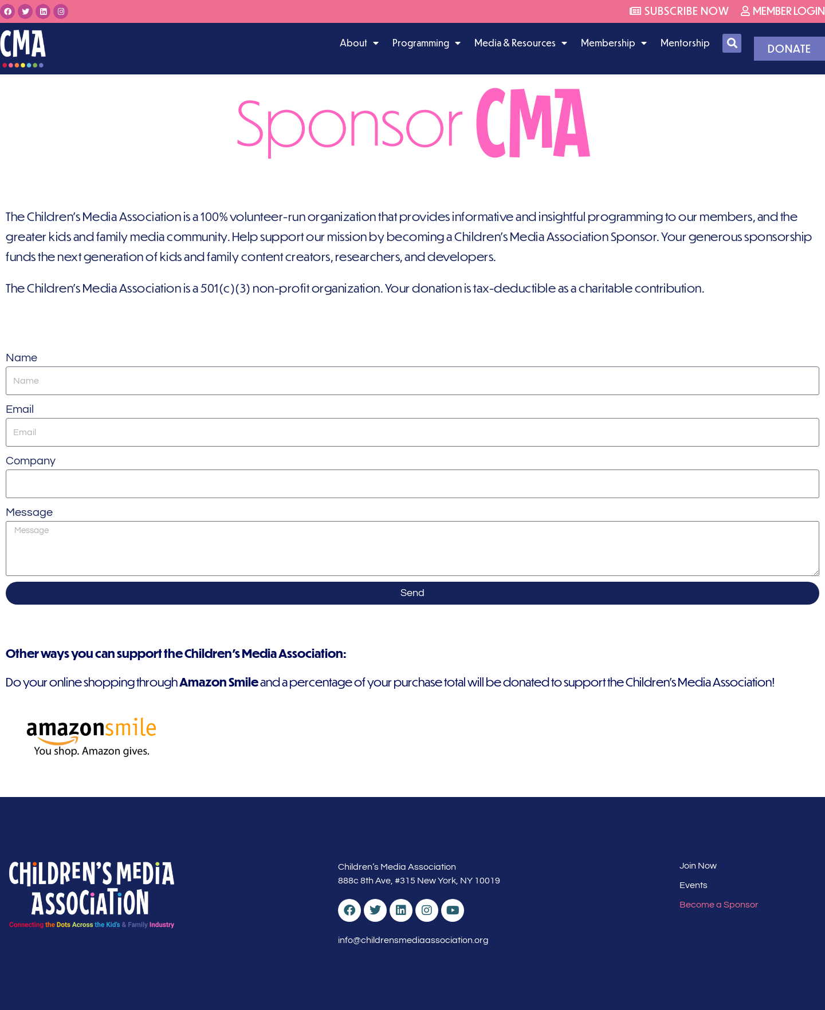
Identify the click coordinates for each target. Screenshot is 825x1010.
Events (693, 885)
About (359, 43)
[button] (731, 43)
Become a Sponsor (719, 904)
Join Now (698, 865)
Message (29, 512)
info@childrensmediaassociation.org (413, 940)
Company (31, 461)
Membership (614, 43)
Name (21, 358)
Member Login (783, 10)
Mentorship (685, 43)
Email (20, 409)
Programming (426, 43)
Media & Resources (520, 43)
